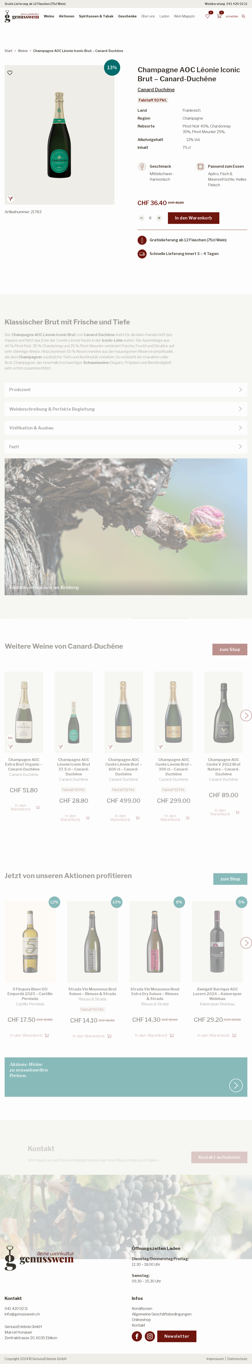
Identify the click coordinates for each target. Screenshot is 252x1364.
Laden (164, 16)
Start (9, 51)
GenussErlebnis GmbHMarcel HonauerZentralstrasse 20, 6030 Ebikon (31, 1332)
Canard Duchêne (156, 89)
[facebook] (137, 1336)
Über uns (148, 16)
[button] (246, 713)
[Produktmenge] (150, 218)
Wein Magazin (184, 16)
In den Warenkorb (193, 218)
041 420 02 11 (236, 4)
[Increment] (159, 218)
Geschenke (127, 16)
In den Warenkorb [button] (20, 805)
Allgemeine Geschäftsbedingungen (162, 1314)
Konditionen (142, 1308)
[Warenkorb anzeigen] (219, 16)
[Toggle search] (243, 16)
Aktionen (66, 16)
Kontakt (138, 1325)
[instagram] (150, 1336)
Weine (49, 16)
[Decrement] (141, 218)
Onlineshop (141, 1320)
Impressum (215, 1359)
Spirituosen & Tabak (96, 16)
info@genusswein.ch (22, 1314)
